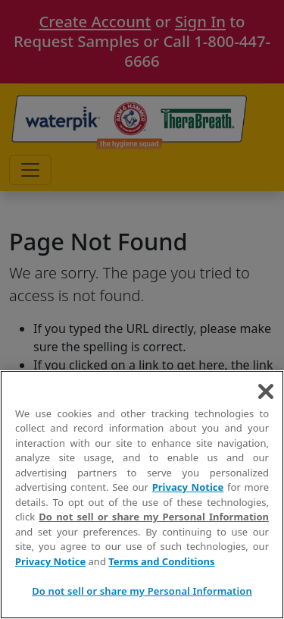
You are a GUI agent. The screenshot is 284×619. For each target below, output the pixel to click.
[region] (142, 494)
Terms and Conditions (161, 561)
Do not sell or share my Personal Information (154, 516)
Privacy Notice (188, 487)
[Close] (265, 391)
